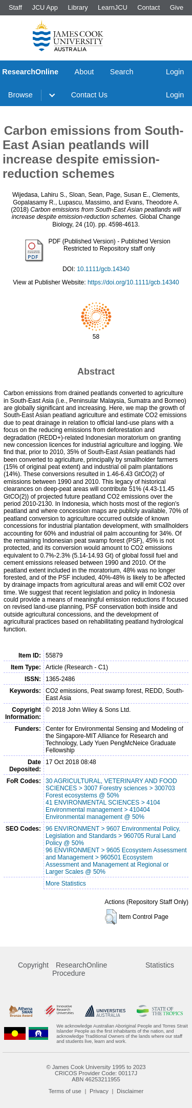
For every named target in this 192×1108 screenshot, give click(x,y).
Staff (15, 7)
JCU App (45, 7)
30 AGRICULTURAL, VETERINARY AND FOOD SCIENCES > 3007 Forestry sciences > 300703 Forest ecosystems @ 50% (111, 788)
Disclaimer (130, 1091)
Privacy (99, 1091)
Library (78, 7)
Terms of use (65, 1091)
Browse (20, 95)
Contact (148, 7)
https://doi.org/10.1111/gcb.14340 (133, 282)
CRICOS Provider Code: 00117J (96, 1073)
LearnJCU (112, 7)
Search (122, 72)
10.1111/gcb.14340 (103, 269)
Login (175, 72)
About (84, 72)
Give (176, 7)
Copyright (33, 965)
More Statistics (66, 883)
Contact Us (89, 95)
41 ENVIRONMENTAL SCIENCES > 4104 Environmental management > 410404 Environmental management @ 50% (103, 809)
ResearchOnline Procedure (79, 969)
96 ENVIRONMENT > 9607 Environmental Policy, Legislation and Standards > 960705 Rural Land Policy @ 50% (113, 836)
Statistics (159, 965)
